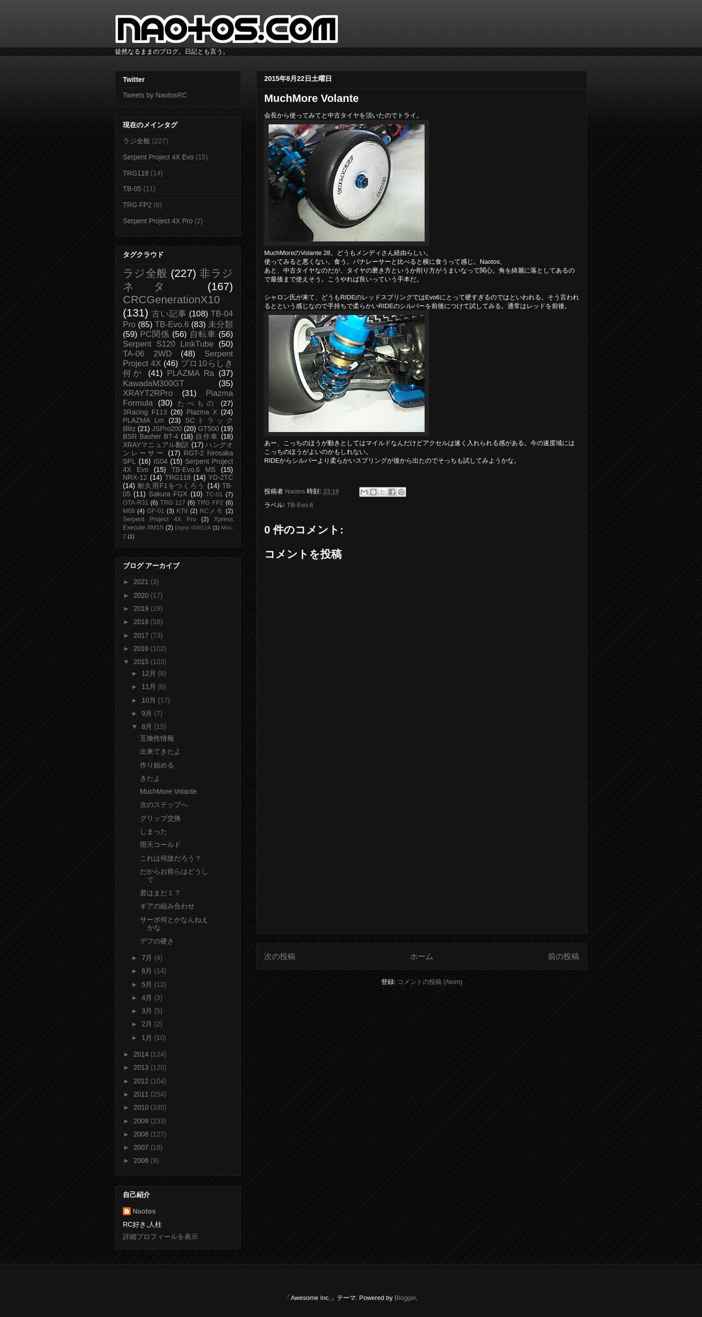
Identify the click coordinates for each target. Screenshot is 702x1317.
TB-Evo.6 (300, 505)
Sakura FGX (168, 494)
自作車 (206, 436)
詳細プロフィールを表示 (160, 1236)
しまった (153, 831)
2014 (142, 1054)
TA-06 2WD (147, 353)
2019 (142, 608)
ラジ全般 (136, 141)
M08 (129, 511)
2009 (142, 1121)
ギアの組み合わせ (167, 906)
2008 (142, 1134)
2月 (147, 1024)
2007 (142, 1147)
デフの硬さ (157, 941)
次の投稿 (279, 956)
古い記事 (169, 313)
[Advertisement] (421, 857)
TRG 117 (172, 502)
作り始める (157, 765)
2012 (142, 1081)
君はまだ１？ (160, 893)
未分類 (220, 324)
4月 (147, 998)
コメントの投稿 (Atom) (430, 981)
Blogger (405, 1297)
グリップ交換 (160, 818)
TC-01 (214, 494)
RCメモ (211, 511)
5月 (147, 984)
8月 (147, 726)
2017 (142, 635)
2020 (142, 595)
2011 (142, 1094)
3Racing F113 (145, 412)
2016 (142, 648)
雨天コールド (160, 844)
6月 (147, 971)
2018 (142, 622)
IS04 (161, 461)
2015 (142, 662)
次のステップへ (164, 804)
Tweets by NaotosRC (155, 95)
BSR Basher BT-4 (150, 436)
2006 (142, 1160)
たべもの (196, 403)
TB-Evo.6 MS (193, 469)
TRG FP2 (137, 205)
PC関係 (154, 334)
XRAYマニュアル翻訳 (156, 445)
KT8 (182, 511)
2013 (142, 1067)
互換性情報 (157, 738)
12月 (149, 673)
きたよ (150, 778)
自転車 (203, 334)
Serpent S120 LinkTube (168, 344)
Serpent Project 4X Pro (158, 221)
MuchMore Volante (168, 791)
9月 (147, 713)
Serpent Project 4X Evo (158, 157)
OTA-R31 (135, 502)
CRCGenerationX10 (171, 300)
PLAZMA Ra (190, 373)
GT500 (208, 428)
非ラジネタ (178, 280)
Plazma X (201, 412)
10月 (149, 700)
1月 (147, 1038)
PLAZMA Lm (143, 420)
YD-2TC (220, 477)
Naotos (144, 1211)
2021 (142, 582)
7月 (147, 958)
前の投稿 (563, 956)
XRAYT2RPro (148, 393)
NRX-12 (135, 477)
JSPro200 (167, 428)
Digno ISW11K (193, 528)
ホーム (421, 956)
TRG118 (136, 173)
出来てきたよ (160, 751)
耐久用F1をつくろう (171, 486)
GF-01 (155, 511)
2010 (142, 1107)
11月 (149, 686)
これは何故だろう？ (170, 858)
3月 (147, 1011)
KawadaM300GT (153, 383)
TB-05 (132, 189)
